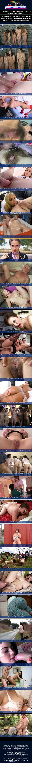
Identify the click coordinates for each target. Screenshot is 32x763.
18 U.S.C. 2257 (21, 760)
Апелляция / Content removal (10, 760)
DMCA (27, 760)
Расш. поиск (15, 7)
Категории (8, 7)
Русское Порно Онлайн (20, 18)
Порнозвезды (23, 7)
